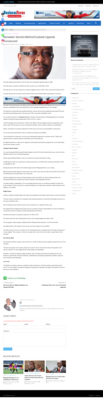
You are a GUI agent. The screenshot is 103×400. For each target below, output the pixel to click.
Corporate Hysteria (77, 109)
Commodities (76, 106)
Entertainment (76, 121)
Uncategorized (76, 190)
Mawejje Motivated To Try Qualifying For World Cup (11, 378)
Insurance (75, 138)
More (89, 23)
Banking (19, 23)
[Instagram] (2, 39)
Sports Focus (12, 375)
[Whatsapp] (2, 34)
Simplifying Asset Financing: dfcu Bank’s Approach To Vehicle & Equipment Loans (85, 78)
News (12, 23)
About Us (80, 6)
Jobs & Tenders (76, 147)
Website (48, 324)
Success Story (76, 185)
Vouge (74, 193)
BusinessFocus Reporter (11, 382)
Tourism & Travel (77, 187)
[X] (2, 12)
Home (6, 30)
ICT (65, 23)
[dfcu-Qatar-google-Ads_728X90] (34, 97)
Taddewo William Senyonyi (12, 44)
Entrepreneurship (30, 23)
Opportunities (76, 167)
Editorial (74, 115)
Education (75, 118)
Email (27, 324)
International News (35, 373)
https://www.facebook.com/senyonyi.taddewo (31, 306)
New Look (75, 158)
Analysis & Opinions (78, 101)
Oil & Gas (75, 164)
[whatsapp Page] (15, 277)
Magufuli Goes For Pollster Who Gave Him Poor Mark (55, 377)
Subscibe (88, 6)
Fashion (74, 127)
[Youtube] (2, 23)
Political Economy (77, 170)
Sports (74, 176)
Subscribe (91, 395)
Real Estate (81, 23)
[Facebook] (2, 18)
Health (74, 132)
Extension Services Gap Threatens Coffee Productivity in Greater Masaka (36, 2)
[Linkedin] (2, 28)
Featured (10, 33)
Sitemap (98, 395)
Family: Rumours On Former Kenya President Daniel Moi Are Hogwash (34, 377)
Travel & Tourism (55, 23)
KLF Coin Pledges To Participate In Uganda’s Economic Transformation (85, 71)
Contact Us (96, 6)
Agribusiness (43, 23)
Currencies (75, 112)
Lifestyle (74, 150)
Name (5, 324)
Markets (72, 23)
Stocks (74, 182)
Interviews (16, 33)
